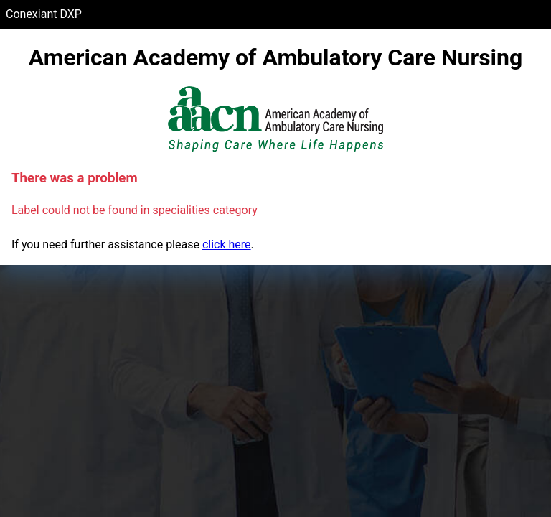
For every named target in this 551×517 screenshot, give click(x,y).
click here (226, 244)
